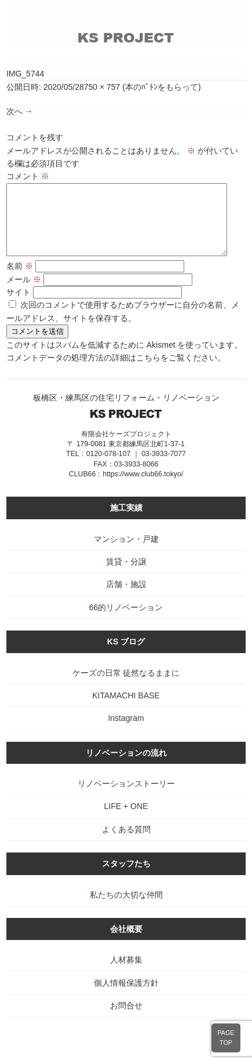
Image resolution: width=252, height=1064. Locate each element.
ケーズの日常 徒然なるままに (126, 686)
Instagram (126, 732)
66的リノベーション (126, 621)
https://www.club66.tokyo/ (143, 488)
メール (23, 293)
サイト (18, 306)
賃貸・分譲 (126, 575)
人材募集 (126, 973)
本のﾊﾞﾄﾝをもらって (161, 87)
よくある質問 (126, 843)
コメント (27, 176)
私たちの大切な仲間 (126, 908)
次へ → (19, 111)
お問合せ (126, 1019)
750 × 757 (102, 87)
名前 (19, 280)
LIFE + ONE (126, 820)
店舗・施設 (126, 598)
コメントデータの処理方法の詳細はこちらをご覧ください (111, 371)
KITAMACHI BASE (125, 709)
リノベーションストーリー (126, 797)
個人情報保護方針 (126, 996)
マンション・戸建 (126, 552)
